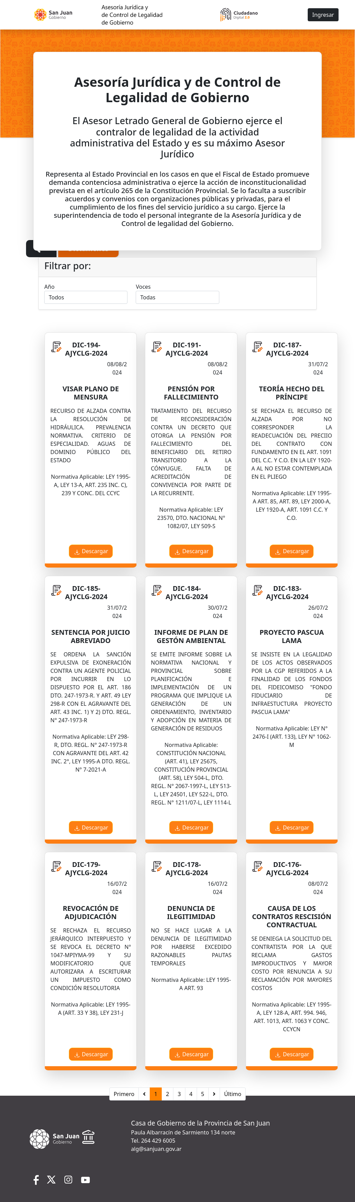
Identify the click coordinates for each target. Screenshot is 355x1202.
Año (49, 286)
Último (232, 1094)
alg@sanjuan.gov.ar (156, 1149)
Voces (143, 286)
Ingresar (323, 15)
